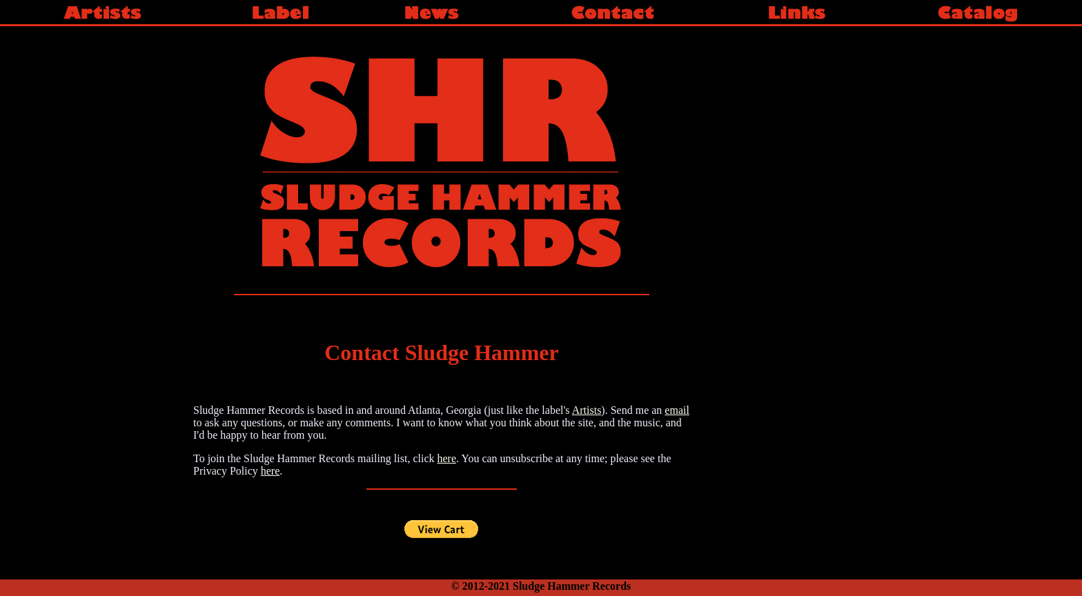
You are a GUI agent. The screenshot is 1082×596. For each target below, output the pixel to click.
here (446, 458)
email (677, 410)
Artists (587, 410)
